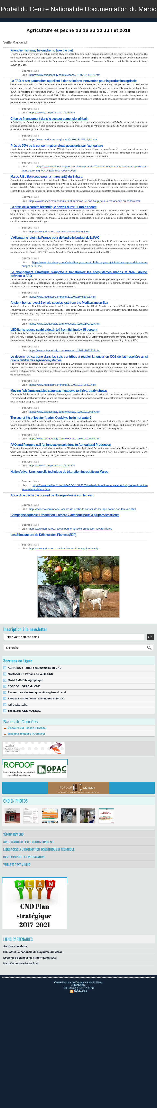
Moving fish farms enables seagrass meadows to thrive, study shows (58, 408)
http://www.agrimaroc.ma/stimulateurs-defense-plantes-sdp (63, 566)
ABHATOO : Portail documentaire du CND (34, 685)
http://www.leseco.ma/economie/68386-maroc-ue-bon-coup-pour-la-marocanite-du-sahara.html (84, 219)
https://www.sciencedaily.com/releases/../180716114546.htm (64, 92)
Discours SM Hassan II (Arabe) (24, 745)
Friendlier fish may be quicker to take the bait (41, 68)
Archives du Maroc (15, 964)
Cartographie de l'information (24, 874)
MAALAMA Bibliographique (25, 698)
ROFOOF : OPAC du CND (23, 704)
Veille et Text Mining (16, 882)
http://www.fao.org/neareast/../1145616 (51, 130)
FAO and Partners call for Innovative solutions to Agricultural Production (61, 462)
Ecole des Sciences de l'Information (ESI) (29, 975)
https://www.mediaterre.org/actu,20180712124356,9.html (62, 402)
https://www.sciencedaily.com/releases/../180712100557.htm (64, 456)
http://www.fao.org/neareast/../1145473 (51, 483)
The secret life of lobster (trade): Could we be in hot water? (51, 435)
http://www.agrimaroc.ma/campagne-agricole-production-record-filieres (70, 546)
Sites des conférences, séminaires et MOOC (35, 716)
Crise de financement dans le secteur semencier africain (49, 136)
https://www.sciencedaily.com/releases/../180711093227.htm (64, 341)
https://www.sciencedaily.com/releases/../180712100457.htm (64, 429)
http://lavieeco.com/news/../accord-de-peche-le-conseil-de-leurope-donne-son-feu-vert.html (82, 527)
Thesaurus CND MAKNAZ (24, 728)
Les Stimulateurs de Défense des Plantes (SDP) (43, 553)
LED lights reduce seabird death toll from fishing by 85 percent (54, 347)
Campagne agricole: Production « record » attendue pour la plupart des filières (65, 533)
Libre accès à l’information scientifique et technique (39, 867)
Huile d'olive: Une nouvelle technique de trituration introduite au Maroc (59, 489)
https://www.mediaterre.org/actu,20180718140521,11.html (63, 157)
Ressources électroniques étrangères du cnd (36, 710)
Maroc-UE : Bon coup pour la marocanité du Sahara (46, 194)
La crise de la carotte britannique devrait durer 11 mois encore (53, 225)
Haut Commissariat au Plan (20, 981)
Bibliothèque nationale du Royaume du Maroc (32, 969)
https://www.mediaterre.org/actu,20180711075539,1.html (62, 314)
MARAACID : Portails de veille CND (30, 691)
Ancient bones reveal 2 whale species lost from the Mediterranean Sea (59, 320)
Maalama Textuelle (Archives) (24, 751)
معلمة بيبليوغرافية (18, 722)
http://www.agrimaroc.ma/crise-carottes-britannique (59, 249)
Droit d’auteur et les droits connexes (28, 859)
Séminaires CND (13, 852)
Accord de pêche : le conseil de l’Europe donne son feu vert (52, 513)
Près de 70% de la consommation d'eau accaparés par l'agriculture (56, 163)
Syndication (80, 1009)
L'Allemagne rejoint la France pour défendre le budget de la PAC (55, 255)
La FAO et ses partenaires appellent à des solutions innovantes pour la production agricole (73, 99)
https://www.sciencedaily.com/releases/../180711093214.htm (64, 368)
